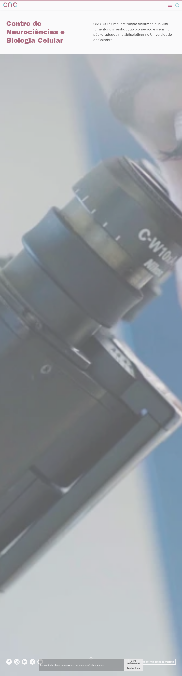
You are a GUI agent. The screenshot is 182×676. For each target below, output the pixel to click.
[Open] (170, 5)
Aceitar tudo (133, 668)
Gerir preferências (133, 661)
